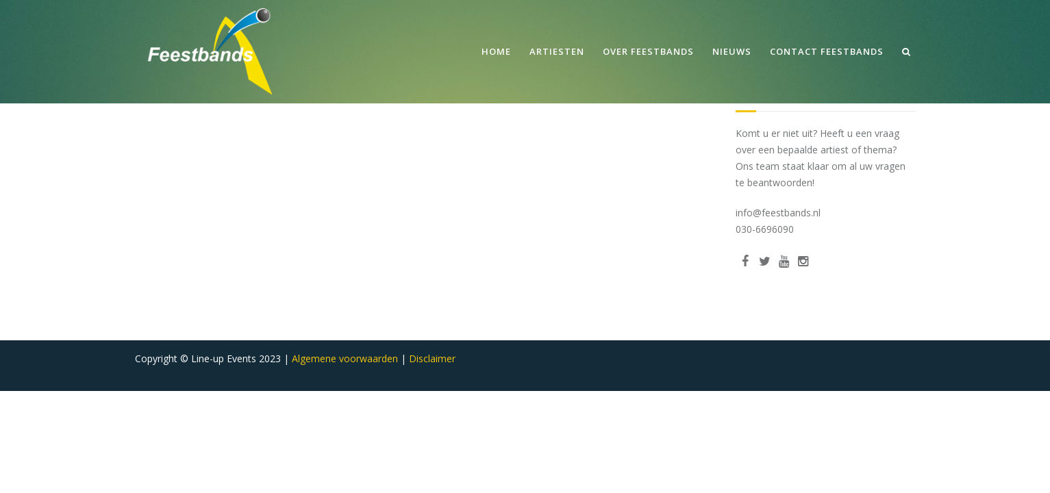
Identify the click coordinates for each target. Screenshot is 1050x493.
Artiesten (556, 51)
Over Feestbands (648, 51)
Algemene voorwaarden (345, 358)
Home (496, 51)
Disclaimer (432, 358)
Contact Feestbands (827, 51)
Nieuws (731, 51)
